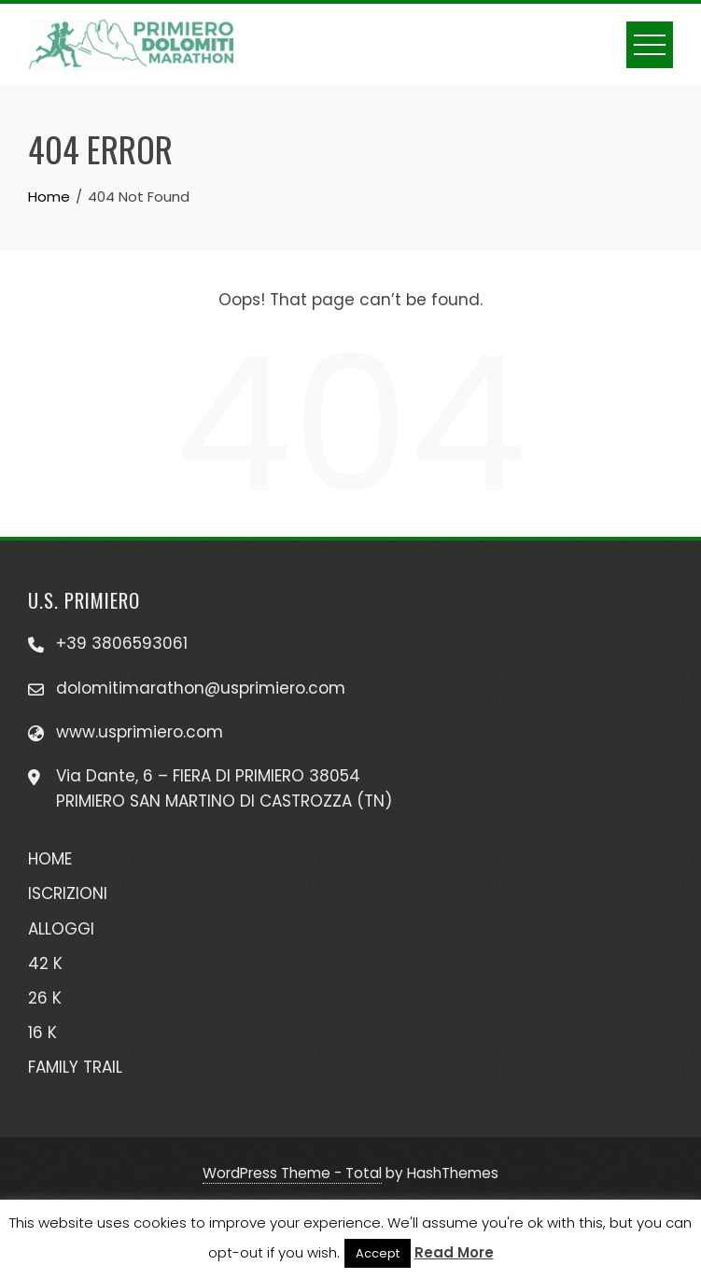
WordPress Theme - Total (292, 1173)
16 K (42, 1032)
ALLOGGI (61, 929)
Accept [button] (378, 1253)
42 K (45, 963)
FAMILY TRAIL (75, 1067)
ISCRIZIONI (67, 893)
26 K (45, 998)
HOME (50, 859)
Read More (454, 1252)
